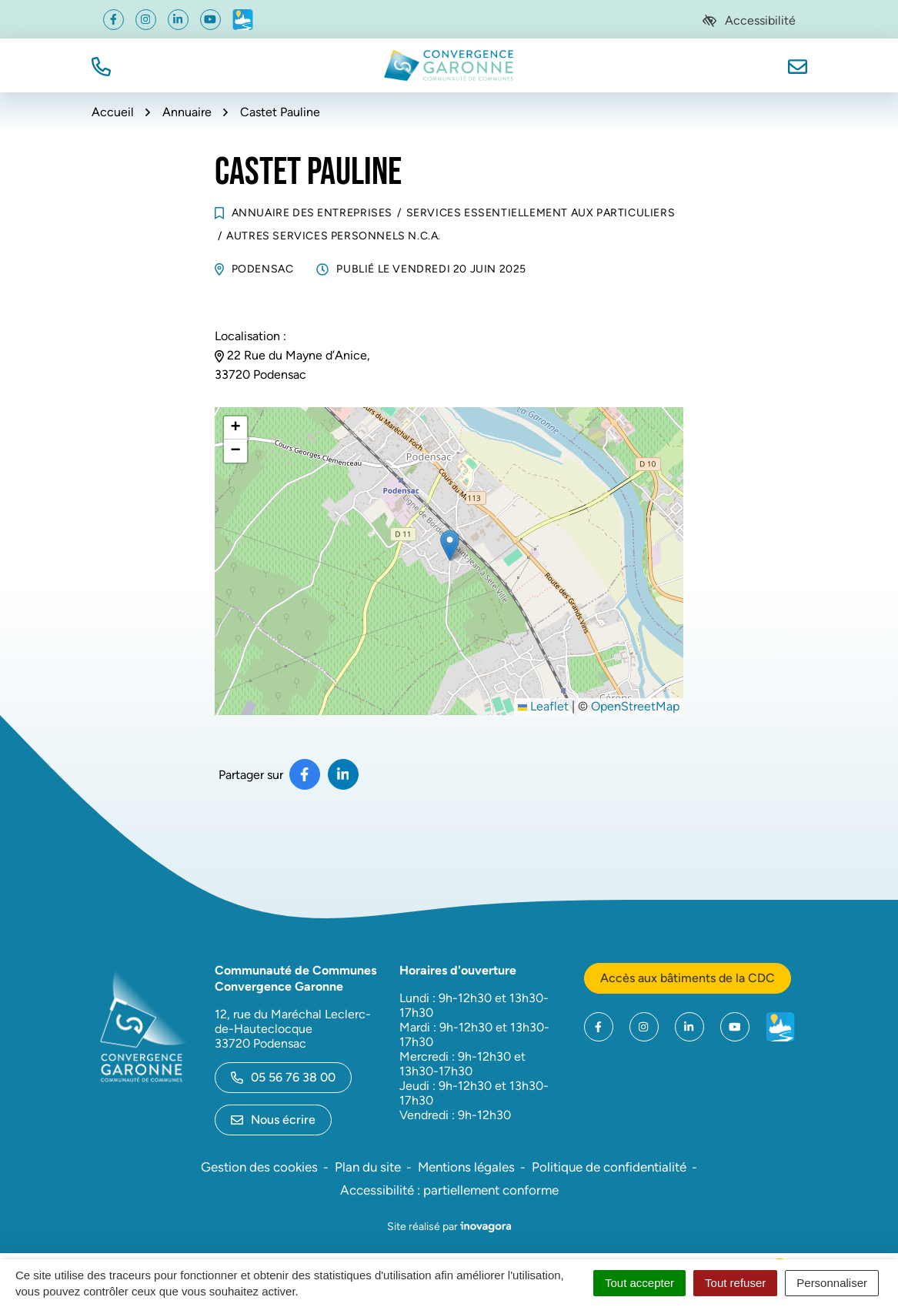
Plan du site (368, 1167)
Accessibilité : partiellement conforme (449, 1190)
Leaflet (543, 706)
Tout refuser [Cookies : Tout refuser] (735, 1282)
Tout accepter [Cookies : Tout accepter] (639, 1282)
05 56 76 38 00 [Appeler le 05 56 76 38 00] (283, 1077)
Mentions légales (466, 1167)
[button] (101, 65)
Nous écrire (273, 1119)
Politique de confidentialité (609, 1167)
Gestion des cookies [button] (259, 1167)
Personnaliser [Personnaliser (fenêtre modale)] (831, 1282)
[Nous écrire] (797, 65)
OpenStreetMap (635, 706)
